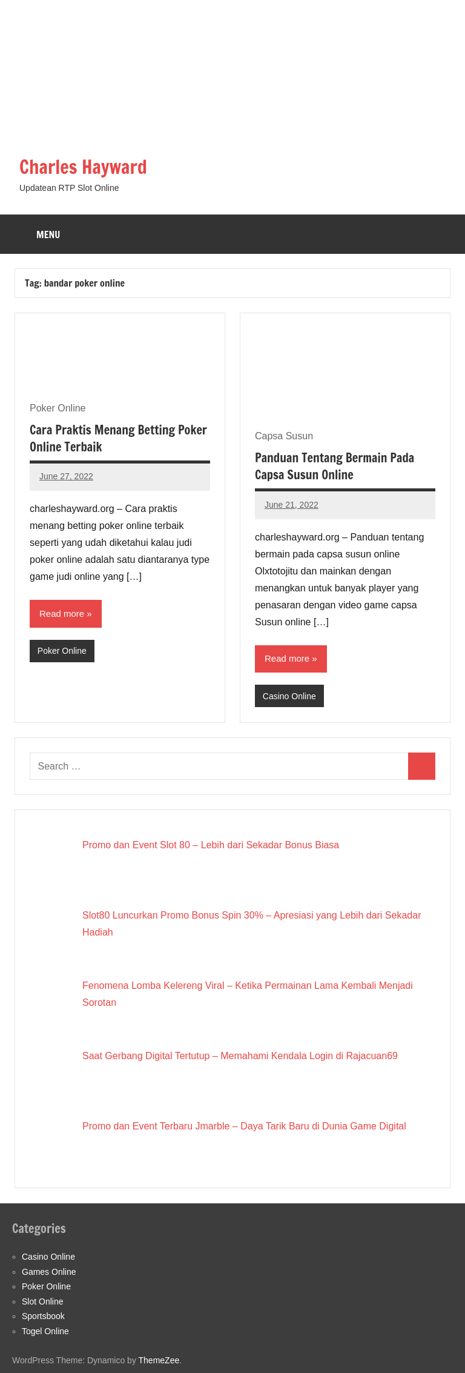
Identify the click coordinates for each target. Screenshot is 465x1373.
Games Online (49, 1272)
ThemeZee (159, 1360)
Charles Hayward (86, 167)
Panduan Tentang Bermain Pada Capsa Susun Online (334, 466)
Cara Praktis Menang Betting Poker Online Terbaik (118, 438)
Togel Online (45, 1331)
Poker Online (62, 651)
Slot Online (42, 1301)
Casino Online (289, 695)
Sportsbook (43, 1316)
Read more (61, 613)
